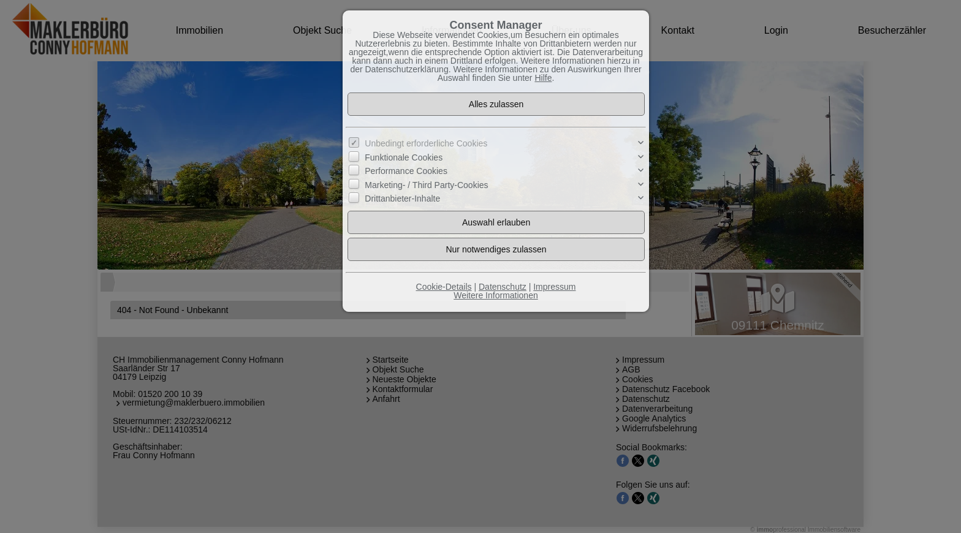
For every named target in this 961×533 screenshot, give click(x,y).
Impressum (554, 287)
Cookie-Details (444, 287)
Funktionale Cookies (404, 157)
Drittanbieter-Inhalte (402, 198)
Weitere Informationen (495, 295)
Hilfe (543, 78)
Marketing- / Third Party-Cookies (426, 184)
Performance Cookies (406, 171)
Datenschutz (502, 287)
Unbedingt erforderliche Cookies (426, 143)
